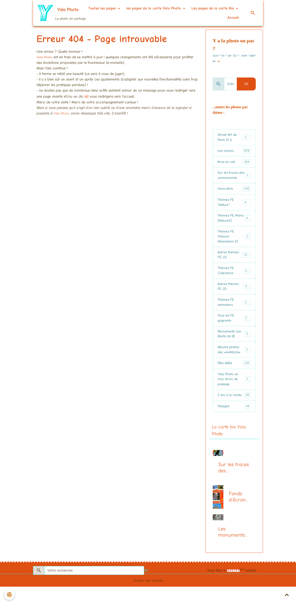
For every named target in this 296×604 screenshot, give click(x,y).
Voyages (234, 422)
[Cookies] (10, 594)
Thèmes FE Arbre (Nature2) (234, 222)
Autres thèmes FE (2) (234, 262)
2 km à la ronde (234, 411)
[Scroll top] (287, 595)
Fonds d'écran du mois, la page (238, 514)
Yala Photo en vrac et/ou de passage (235, 394)
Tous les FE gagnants (234, 329)
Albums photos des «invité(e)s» (235, 363)
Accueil (233, 17)
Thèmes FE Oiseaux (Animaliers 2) (235, 242)
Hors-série (234, 191)
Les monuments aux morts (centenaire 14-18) (231, 549)
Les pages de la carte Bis (196, 17)
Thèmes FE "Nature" (234, 206)
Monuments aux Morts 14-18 (234, 346)
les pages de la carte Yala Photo (207, 8)
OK (246, 84)
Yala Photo (45, 57)
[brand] (60, 13)
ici (87, 96)
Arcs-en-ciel (234, 163)
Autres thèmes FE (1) (234, 295)
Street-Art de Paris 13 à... (235, 138)
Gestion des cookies (148, 597)
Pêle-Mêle (234, 377)
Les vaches (234, 152)
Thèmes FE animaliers (234, 312)
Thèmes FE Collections (234, 279)
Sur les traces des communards (235, 177)
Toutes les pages (155, 8)
